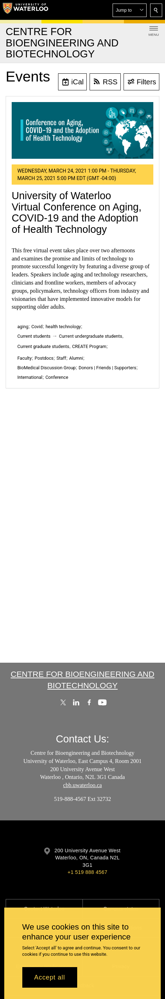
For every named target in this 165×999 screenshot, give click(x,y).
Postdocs (44, 358)
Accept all (49, 977)
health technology (63, 326)
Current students (34, 336)
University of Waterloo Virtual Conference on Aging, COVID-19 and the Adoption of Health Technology (76, 212)
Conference (56, 377)
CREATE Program (89, 346)
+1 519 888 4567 (87, 872)
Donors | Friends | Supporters (107, 367)
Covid (37, 326)
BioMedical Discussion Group (46, 367)
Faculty (24, 358)
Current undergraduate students (90, 336)
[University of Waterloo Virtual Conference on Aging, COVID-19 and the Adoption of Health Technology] (82, 130)
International (29, 377)
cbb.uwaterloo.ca (82, 785)
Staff (61, 358)
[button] (129, 10)
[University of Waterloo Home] (25, 10)
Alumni (76, 358)
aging (22, 326)
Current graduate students (43, 346)
